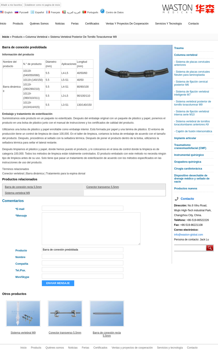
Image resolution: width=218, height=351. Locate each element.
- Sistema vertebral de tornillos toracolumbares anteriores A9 (192, 123)
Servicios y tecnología (170, 347)
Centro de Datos (115, 12)
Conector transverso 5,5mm (102, 187)
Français (55, 12)
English (9, 12)
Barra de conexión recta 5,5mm (23, 187)
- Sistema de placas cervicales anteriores (192, 63)
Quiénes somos (55, 347)
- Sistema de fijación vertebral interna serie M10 (191, 113)
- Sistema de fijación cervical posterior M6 (191, 83)
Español (39, 12)
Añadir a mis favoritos (11, 5)
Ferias (85, 347)
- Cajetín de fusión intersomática (193, 131)
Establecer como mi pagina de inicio (42, 5)
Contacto (192, 347)
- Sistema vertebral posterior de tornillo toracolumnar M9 (192, 103)
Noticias (73, 347)
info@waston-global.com (188, 234)
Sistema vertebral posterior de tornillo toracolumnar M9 (83, 36)
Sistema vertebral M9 (17, 192)
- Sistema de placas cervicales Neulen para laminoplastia (192, 73)
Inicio (5, 36)
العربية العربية (73, 12)
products (17, 36)
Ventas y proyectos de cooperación (132, 347)
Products (36, 347)
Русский (23, 12)
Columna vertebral (36, 36)
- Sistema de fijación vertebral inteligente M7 (191, 93)
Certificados (100, 347)
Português (92, 12)
